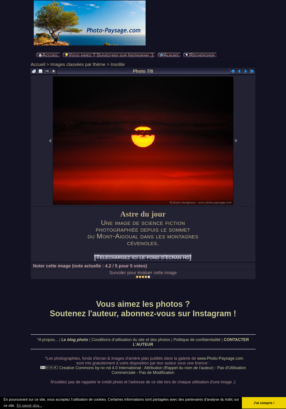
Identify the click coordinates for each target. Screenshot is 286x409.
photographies (67, 358)
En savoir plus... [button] (29, 405)
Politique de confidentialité (197, 339)
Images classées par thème (78, 64)
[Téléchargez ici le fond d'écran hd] (142, 257)
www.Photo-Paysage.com (220, 358)
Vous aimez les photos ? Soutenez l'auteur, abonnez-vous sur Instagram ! (143, 308)
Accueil (38, 64)
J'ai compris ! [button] (264, 403)
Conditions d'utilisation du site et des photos (130, 339)
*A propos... (47, 339)
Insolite (117, 64)
